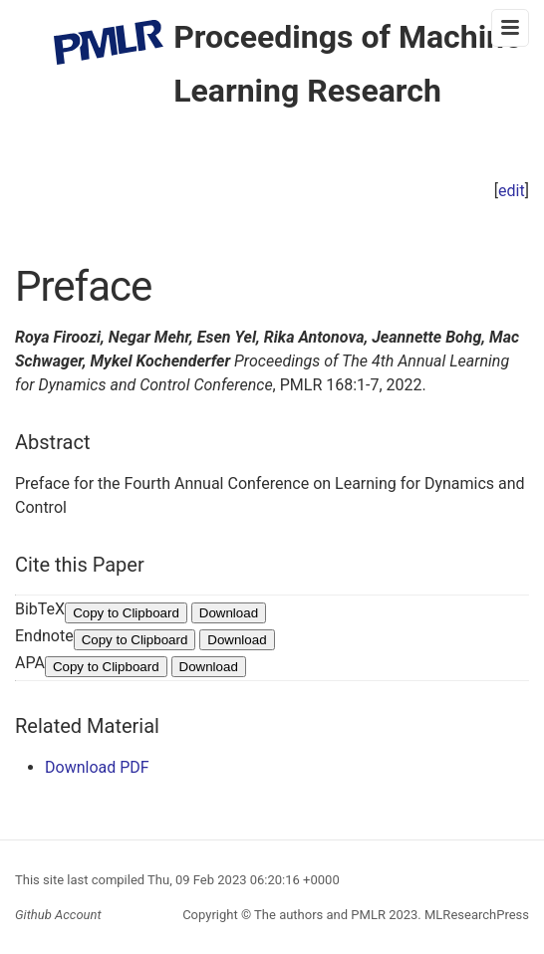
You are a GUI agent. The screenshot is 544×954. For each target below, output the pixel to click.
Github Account (58, 914)
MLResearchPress (475, 914)
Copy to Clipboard (126, 612)
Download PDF (97, 767)
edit (511, 190)
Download (228, 612)
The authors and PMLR (320, 914)
